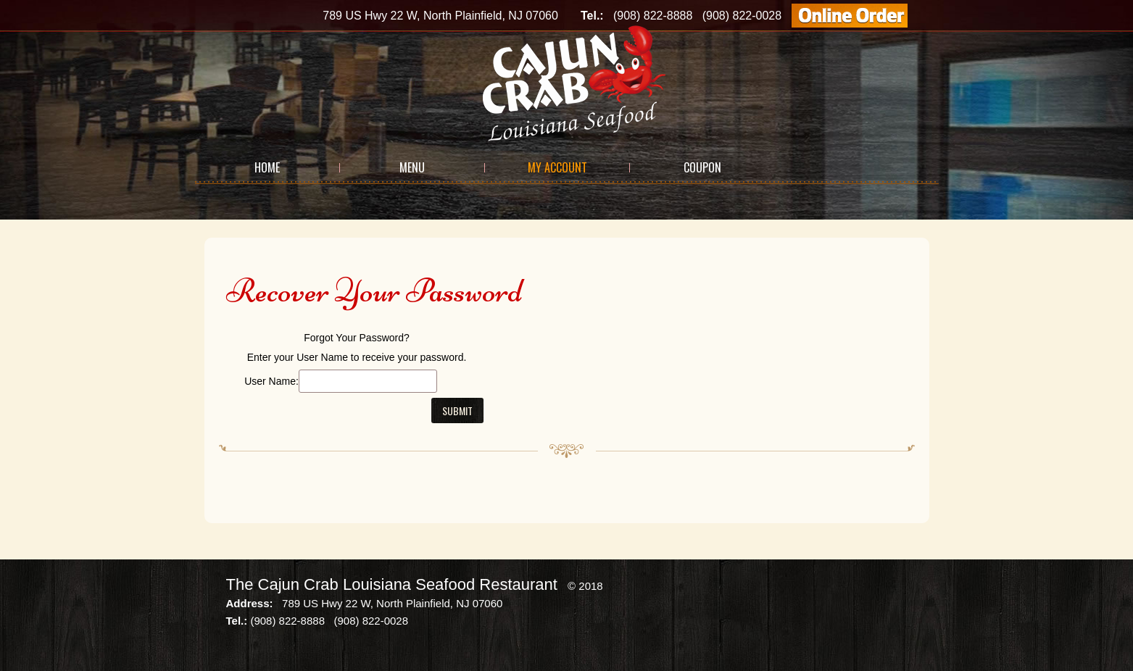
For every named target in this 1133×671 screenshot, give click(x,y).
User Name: (271, 381)
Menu (412, 167)
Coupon (702, 167)
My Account (557, 167)
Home (267, 167)
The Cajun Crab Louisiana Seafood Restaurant (391, 584)
